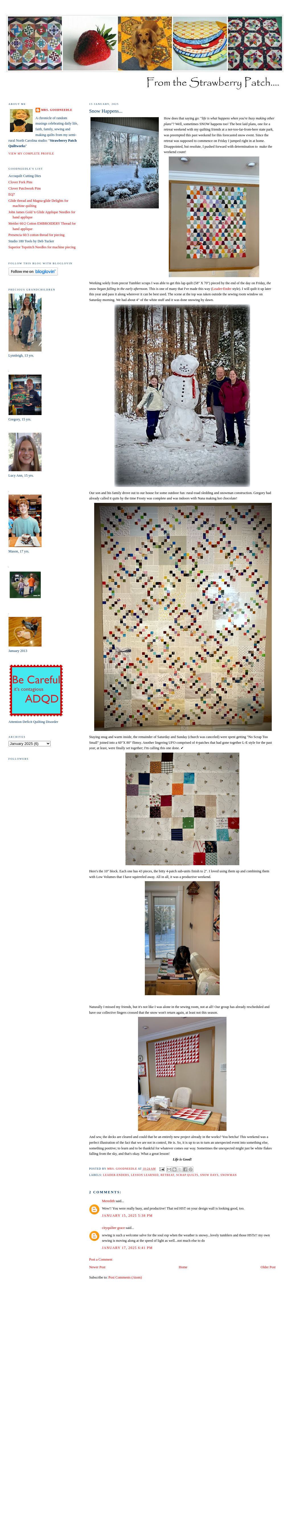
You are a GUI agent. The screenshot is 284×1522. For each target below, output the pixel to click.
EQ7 (12, 194)
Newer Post (97, 1267)
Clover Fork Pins (20, 182)
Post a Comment (100, 1259)
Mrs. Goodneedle (57, 109)
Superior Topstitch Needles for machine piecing (42, 247)
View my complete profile (31, 153)
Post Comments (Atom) (125, 1277)
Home (183, 1267)
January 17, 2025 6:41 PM (127, 1248)
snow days (209, 1174)
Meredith (108, 1201)
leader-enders (116, 1174)
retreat (167, 1174)
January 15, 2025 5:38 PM (127, 1216)
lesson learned (145, 1174)
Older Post (268, 1267)
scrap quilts (187, 1174)
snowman (229, 1174)
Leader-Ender (222, 289)
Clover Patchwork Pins (25, 188)
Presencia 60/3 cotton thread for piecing (37, 235)
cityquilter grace (113, 1228)
